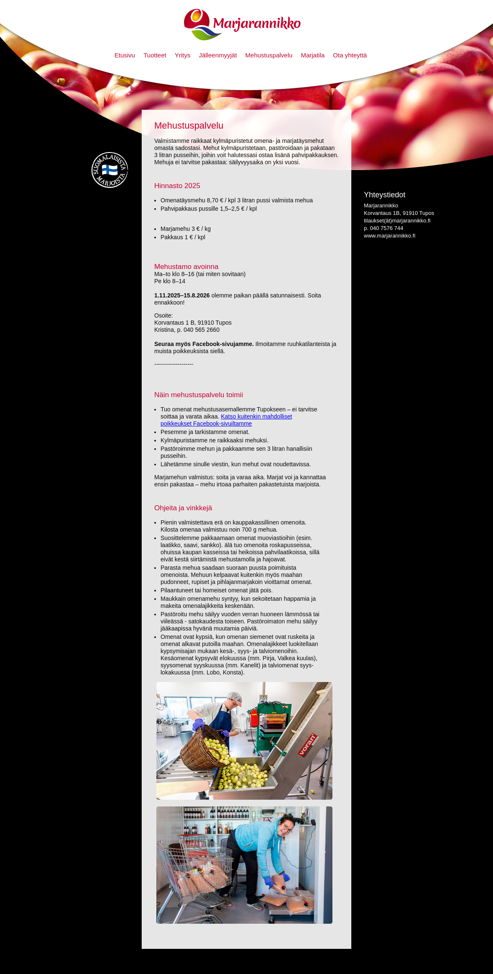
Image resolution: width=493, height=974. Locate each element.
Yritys (183, 55)
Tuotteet (154, 55)
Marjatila (313, 55)
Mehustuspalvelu (269, 55)
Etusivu (124, 55)
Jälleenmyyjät (218, 55)
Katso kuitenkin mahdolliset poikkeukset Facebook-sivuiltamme (226, 420)
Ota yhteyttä (350, 55)
